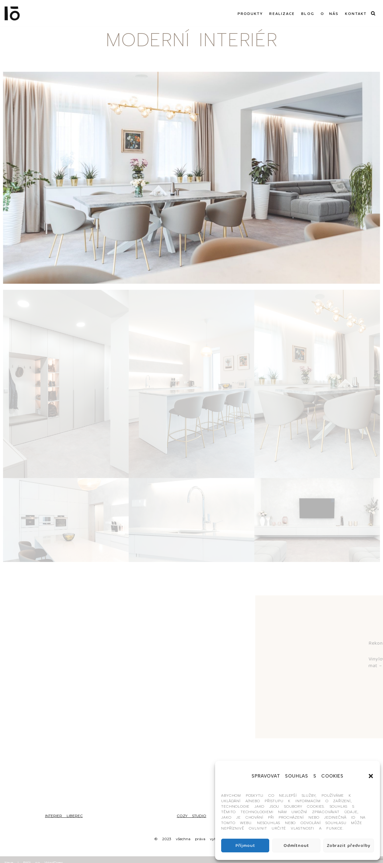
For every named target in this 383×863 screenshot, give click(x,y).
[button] (371, 776)
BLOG (307, 13)
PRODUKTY (250, 13)
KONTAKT (356, 13)
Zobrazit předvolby (349, 845)
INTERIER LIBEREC (64, 815)
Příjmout (245, 845)
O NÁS (330, 13)
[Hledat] (373, 13)
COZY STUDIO (191, 815)
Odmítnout (296, 845)
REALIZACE (282, 13)
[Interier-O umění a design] (12, 13)
